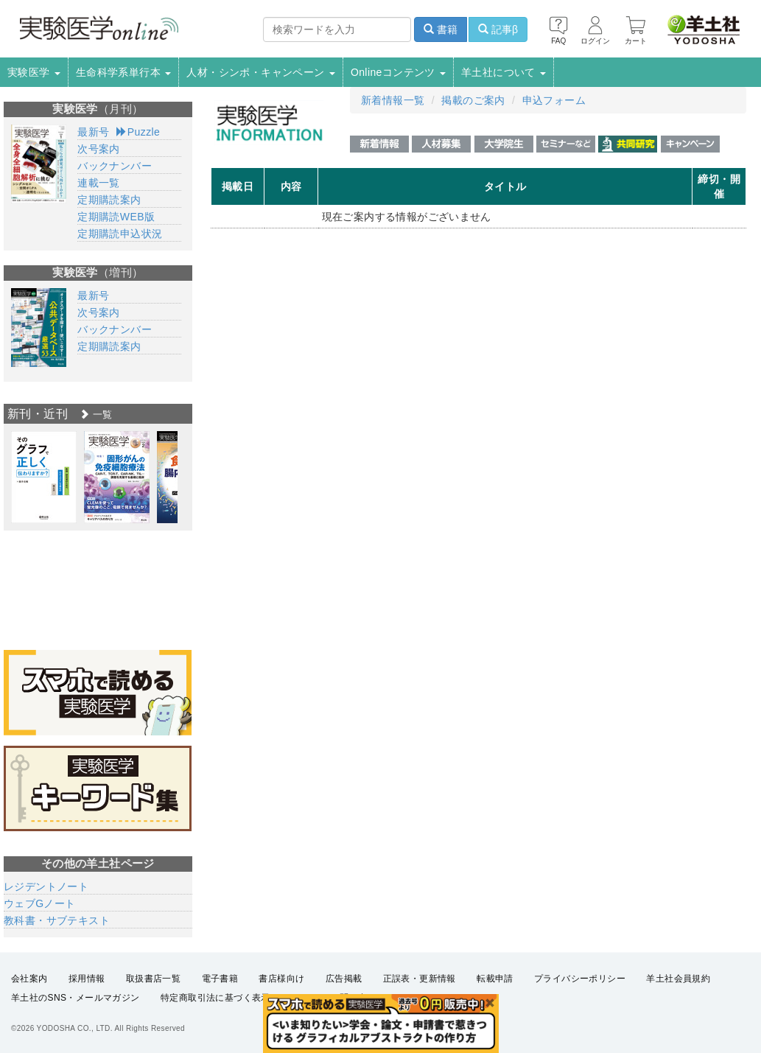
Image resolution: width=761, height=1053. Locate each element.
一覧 (96, 414)
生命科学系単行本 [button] (124, 72)
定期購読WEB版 (116, 217)
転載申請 (495, 978)
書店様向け (281, 978)
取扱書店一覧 (153, 978)
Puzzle (138, 132)
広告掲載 (344, 978)
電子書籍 (220, 978)
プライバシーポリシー (579, 978)
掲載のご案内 (473, 100)
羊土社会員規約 (678, 978)
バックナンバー (114, 166)
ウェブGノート (40, 903)
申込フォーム (554, 100)
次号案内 (98, 149)
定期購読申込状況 (119, 233)
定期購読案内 (109, 200)
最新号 (93, 132)
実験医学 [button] (33, 72)
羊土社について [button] (503, 72)
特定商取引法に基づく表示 (215, 998)
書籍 (440, 29)
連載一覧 (98, 183)
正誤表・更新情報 (419, 978)
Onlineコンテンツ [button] (398, 72)
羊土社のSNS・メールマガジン (75, 998)
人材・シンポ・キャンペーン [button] (260, 72)
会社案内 (29, 978)
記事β (498, 29)
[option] (44, 477)
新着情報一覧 (392, 100)
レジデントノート (46, 886)
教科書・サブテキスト (57, 920)
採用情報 (87, 978)
